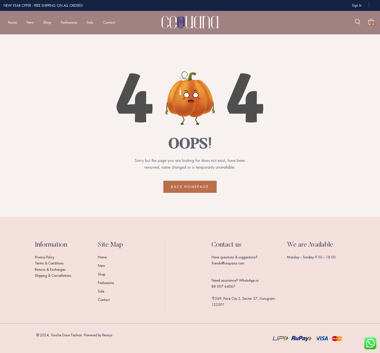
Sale (90, 22)
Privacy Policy (44, 257)
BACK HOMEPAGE (190, 187)
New (30, 22)
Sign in (357, 5)
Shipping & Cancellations (53, 275)
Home (12, 22)
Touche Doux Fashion (66, 335)
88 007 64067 (223, 286)
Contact (109, 22)
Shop (47, 22)
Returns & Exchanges (50, 269)
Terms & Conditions (49, 263)
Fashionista (69, 22)
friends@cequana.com (228, 263)
